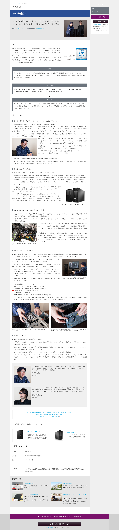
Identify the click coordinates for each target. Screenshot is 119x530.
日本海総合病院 (67, 483)
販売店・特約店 (97, 24)
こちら (94, 31)
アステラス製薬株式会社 (31, 494)
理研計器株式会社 (29, 483)
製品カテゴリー (100, 12)
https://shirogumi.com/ (30, 464)
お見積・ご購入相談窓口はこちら (59, 524)
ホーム (13, 3)
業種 (100, 8)
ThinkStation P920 (72, 432)
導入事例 (18, 3)
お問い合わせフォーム (100, 21)
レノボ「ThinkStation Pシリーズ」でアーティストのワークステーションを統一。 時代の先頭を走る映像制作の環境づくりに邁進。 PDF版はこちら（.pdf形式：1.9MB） (49, 414)
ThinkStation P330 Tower (35, 432)
